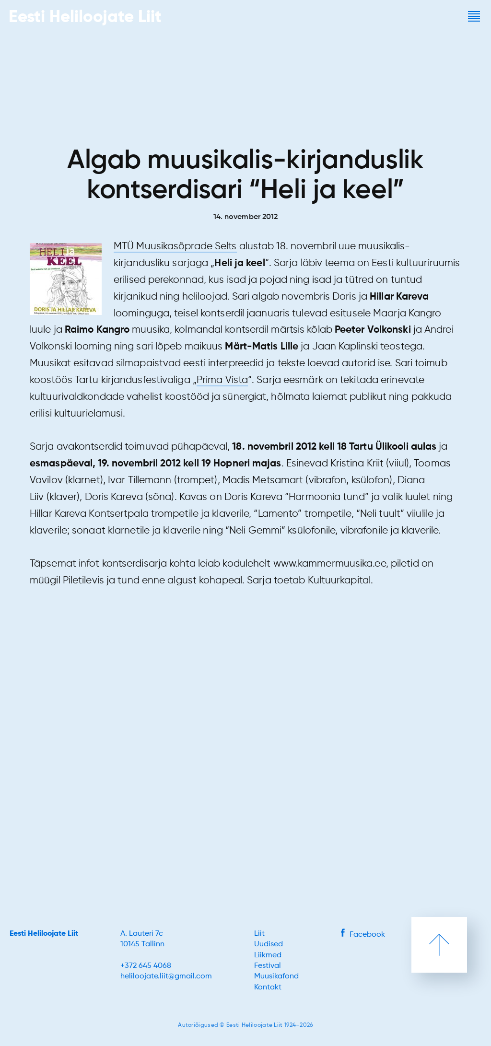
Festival (267, 966)
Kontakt (267, 987)
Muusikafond (276, 976)
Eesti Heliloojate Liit (44, 934)
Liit (259, 934)
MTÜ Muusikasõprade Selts (175, 247)
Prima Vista (222, 380)
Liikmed (267, 955)
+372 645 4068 (145, 966)
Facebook (363, 935)
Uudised (268, 944)
